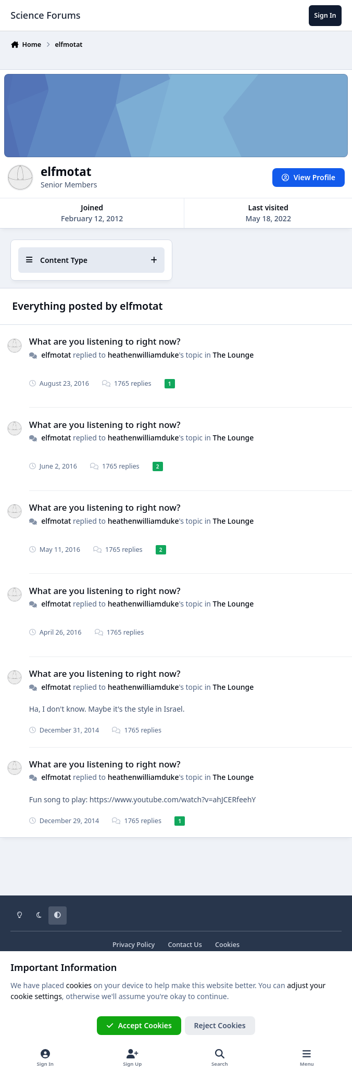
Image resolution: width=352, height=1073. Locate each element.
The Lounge (233, 354)
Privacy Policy (133, 944)
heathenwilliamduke (143, 354)
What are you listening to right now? (105, 341)
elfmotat (56, 354)
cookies (79, 985)
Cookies (227, 944)
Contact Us (185, 944)
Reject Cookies (220, 1025)
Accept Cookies (139, 1025)
